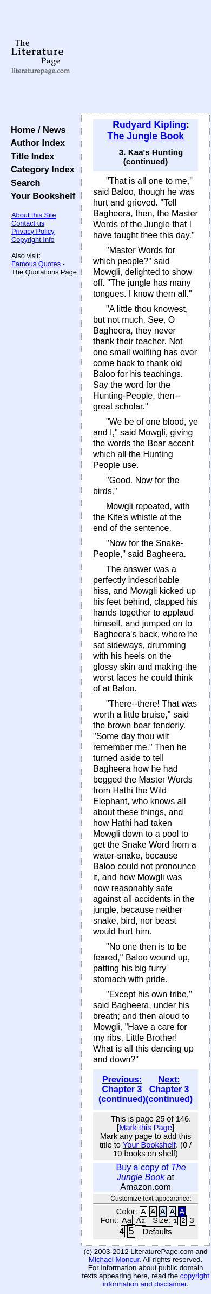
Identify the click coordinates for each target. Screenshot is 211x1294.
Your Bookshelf (40, 196)
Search (23, 183)
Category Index (40, 169)
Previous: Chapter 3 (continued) (122, 1089)
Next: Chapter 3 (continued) (169, 1089)
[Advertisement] (145, 57)
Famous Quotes (36, 264)
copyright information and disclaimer (156, 1280)
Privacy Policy (33, 231)
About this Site (33, 215)
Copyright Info (33, 239)
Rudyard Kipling (149, 124)
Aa (126, 1220)
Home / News (36, 129)
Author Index (35, 143)
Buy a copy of (151, 1172)
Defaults (157, 1231)
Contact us (27, 223)
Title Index (30, 156)
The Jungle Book (145, 136)
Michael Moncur (114, 1259)
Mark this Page (145, 1127)
